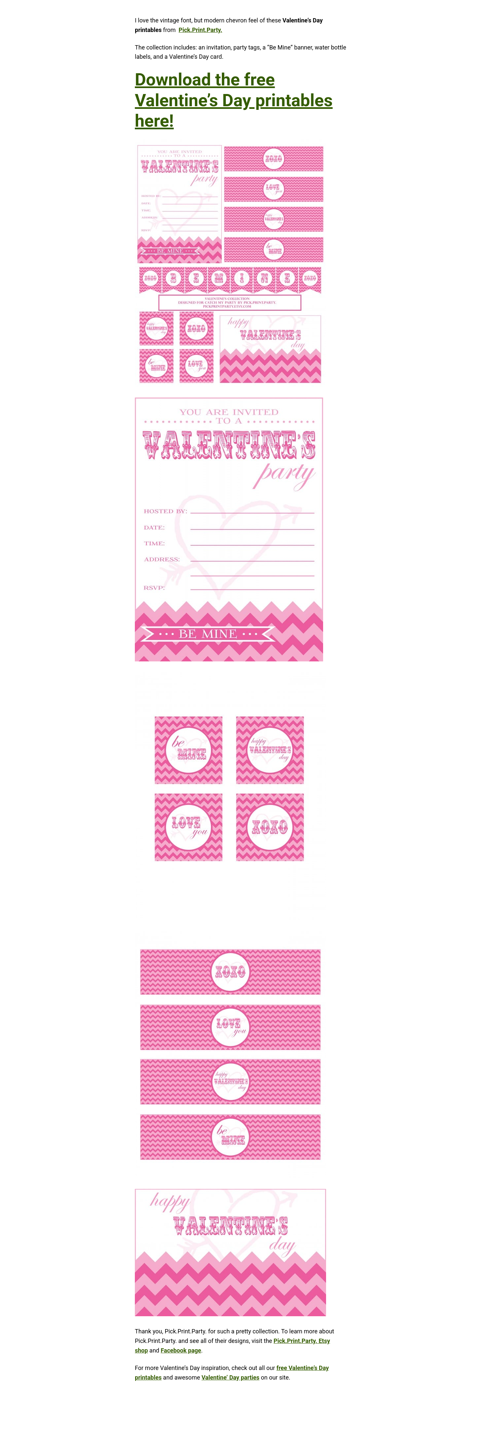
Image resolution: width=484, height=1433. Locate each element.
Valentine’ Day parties (230, 1377)
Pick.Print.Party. (200, 29)
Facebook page (181, 1350)
